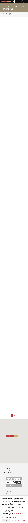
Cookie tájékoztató (18, 513)
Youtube (7, 472)
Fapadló (7, 493)
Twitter (7, 470)
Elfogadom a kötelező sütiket (9, 517)
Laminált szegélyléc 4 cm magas (10, 14)
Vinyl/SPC (8, 495)
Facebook (7, 468)
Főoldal (2, 13)
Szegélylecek (8, 13)
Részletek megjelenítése (18, 520)
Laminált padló (9, 491)
